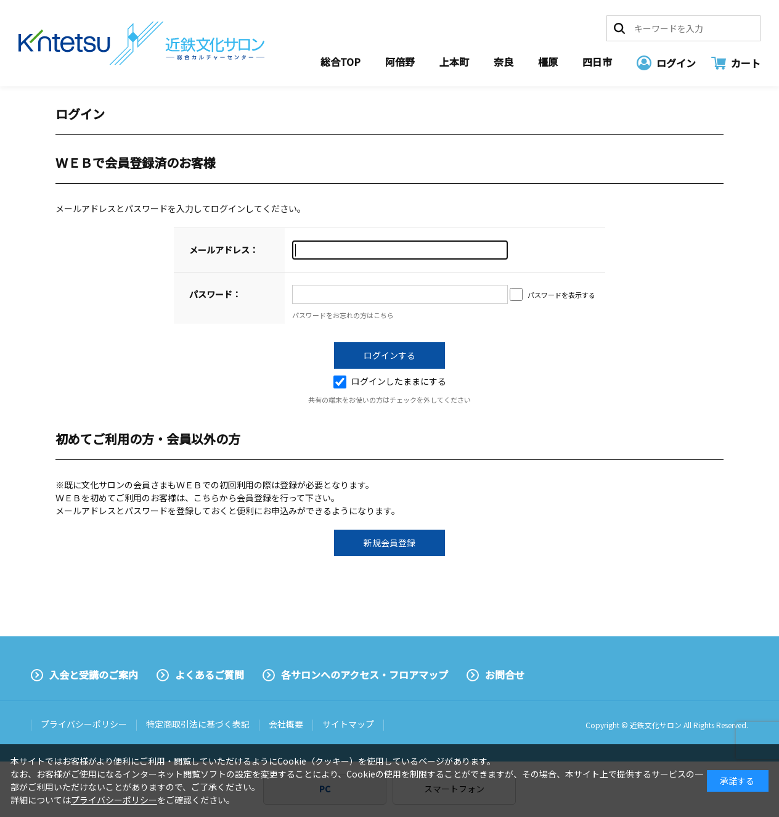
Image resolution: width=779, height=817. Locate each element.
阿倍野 (400, 61)
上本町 (454, 61)
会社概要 (286, 724)
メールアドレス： (223, 250)
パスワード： (215, 294)
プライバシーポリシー (84, 724)
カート (746, 62)
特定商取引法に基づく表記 (198, 724)
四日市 (597, 61)
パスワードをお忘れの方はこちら (343, 315)
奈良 (503, 61)
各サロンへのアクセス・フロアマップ (364, 674)
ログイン (676, 62)
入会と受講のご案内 (93, 674)
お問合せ (504, 674)
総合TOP (340, 61)
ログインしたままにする (389, 381)
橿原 (548, 61)
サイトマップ (348, 724)
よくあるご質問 (209, 674)
